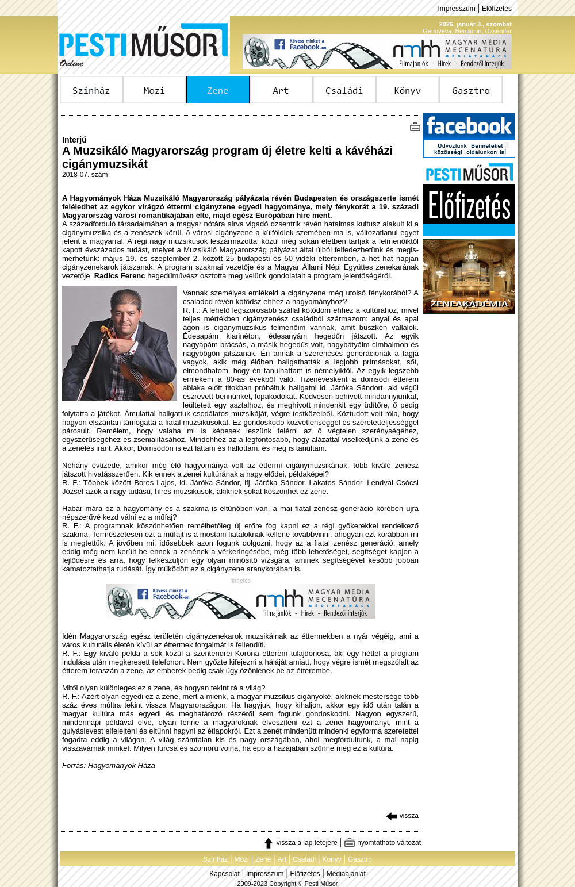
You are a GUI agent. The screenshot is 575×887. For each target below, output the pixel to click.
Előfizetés (497, 9)
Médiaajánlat (346, 874)
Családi (304, 859)
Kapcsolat (224, 874)
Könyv (331, 859)
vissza (402, 816)
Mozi (242, 859)
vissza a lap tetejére (300, 843)
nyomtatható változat (382, 843)
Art (282, 859)
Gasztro (360, 859)
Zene (263, 859)
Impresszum (456, 9)
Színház (215, 859)
